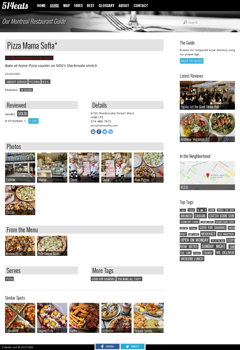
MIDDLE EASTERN (193, 234)
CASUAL (200, 215)
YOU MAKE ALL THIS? (129, 279)
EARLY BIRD (184, 228)
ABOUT (124, 5)
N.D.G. (46, 81)
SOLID (22, 113)
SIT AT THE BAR (218, 240)
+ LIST (33, 121)
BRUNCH (186, 215)
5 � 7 (201, 210)
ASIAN (211, 210)
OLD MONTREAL (226, 234)
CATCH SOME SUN (221, 215)
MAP (66, 5)
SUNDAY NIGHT (213, 246)
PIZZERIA (34, 81)
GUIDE (54, 5)
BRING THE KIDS (226, 210)
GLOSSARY (106, 5)
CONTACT (141, 5)
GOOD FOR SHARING (103, 279)
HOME (41, 5)
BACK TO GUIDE (192, 61)
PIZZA (9, 279)
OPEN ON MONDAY (195, 240)
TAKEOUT (197, 253)
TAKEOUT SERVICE (16, 81)
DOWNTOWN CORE (225, 222)
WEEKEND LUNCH (192, 258)
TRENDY (207, 252)
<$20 (183, 210)
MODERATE (208, 233)
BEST (91, 5)
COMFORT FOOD (189, 222)
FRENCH (193, 228)
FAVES (78, 5)
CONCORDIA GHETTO (207, 222)
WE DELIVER (26, 90)
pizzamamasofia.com (104, 125)
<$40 (191, 210)
